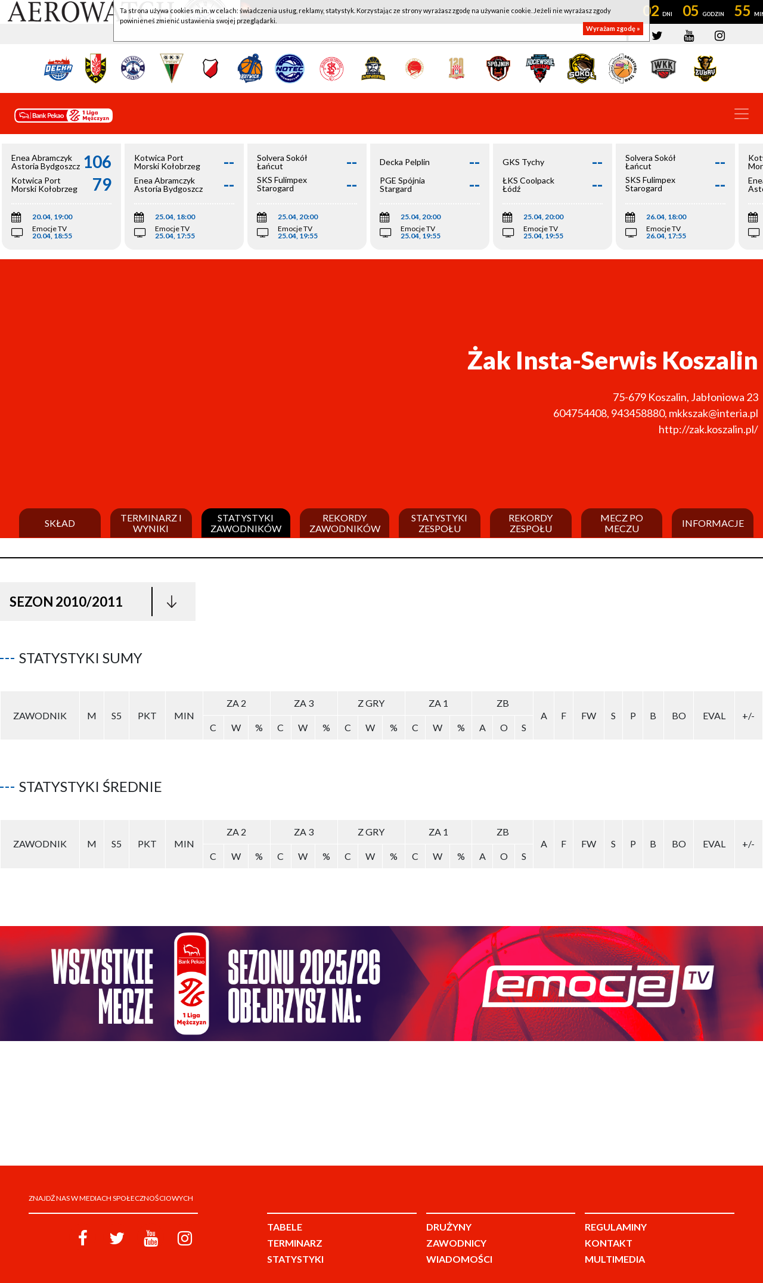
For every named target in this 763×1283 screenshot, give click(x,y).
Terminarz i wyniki (151, 522)
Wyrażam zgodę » (613, 28)
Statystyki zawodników (245, 522)
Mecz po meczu (621, 522)
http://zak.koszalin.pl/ (708, 429)
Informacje (713, 523)
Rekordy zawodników (344, 522)
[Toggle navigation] (741, 114)
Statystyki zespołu (439, 522)
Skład (60, 523)
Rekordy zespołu (530, 522)
